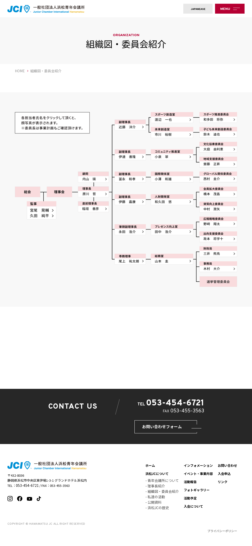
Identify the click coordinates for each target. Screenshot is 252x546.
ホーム (150, 468)
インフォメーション (198, 468)
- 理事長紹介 (155, 488)
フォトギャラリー (197, 492)
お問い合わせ (227, 468)
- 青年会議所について (162, 482)
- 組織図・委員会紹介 (162, 493)
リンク (222, 484)
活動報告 (190, 484)
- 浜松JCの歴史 (157, 510)
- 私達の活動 (155, 499)
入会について (193, 508)
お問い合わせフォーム (155, 428)
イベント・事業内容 (198, 476)
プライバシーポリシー (222, 533)
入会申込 (224, 476)
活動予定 (190, 500)
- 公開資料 (153, 504)
